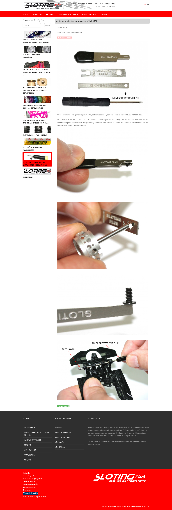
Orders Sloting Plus (142, 506)
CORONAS (27, 105)
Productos (37, 14)
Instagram (27, 490)
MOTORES (27, 120)
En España (59, 442)
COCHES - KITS (29, 427)
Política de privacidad (63, 432)
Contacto (105, 14)
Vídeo (50, 14)
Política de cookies (62, 437)
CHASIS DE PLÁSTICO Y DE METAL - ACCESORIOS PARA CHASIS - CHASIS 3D (36, 72)
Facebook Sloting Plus (30, 493)
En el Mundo (60, 447)
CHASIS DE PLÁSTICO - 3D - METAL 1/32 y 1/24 (36, 433)
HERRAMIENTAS (41, 165)
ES (145, 5)
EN (148, 5)
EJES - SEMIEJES (29, 87)
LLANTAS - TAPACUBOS (32, 55)
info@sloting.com (29, 487)
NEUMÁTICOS (28, 57)
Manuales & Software (68, 14)
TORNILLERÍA (41, 135)
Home (25, 14)
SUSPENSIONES (29, 135)
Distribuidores (89, 14)
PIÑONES (35, 105)
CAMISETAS (27, 177)
